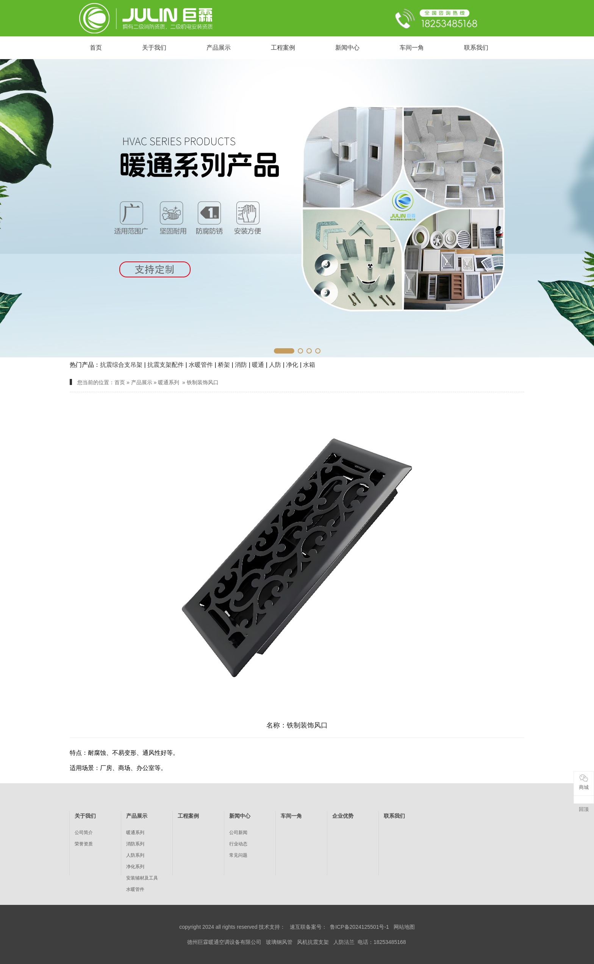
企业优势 (342, 816)
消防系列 (135, 844)
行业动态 (238, 844)
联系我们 (476, 47)
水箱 (309, 365)
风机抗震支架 (313, 942)
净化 (292, 365)
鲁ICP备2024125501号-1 (359, 927)
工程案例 (283, 47)
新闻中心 (347, 47)
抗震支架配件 (165, 365)
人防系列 (135, 855)
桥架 (224, 365)
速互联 (298, 927)
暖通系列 (168, 382)
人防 (275, 365)
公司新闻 (238, 832)
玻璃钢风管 (279, 942)
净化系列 (135, 866)
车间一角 (412, 47)
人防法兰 (344, 942)
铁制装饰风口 (203, 382)
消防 (241, 365)
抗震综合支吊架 (121, 365)
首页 (96, 47)
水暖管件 (201, 365)
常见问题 (238, 855)
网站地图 (404, 927)
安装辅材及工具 (142, 878)
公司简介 (84, 832)
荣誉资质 (84, 844)
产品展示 (218, 47)
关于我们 (154, 47)
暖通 (258, 365)
